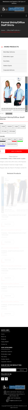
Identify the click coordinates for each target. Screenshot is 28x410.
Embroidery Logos (8, 56)
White (9, 139)
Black (3, 139)
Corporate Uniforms (8, 70)
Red (15, 139)
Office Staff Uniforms (13, 30)
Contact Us (4, 344)
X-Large (23, 126)
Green (20, 139)
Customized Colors (12, 144)
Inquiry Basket (5, 341)
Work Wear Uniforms (9, 52)
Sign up (22, 370)
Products (3, 339)
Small (3, 126)
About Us (3, 336)
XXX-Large (12, 131)
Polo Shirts (6, 61)
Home (3, 30)
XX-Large (4, 131)
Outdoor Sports (7, 65)
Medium (10, 126)
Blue (3, 144)
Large (16, 126)
